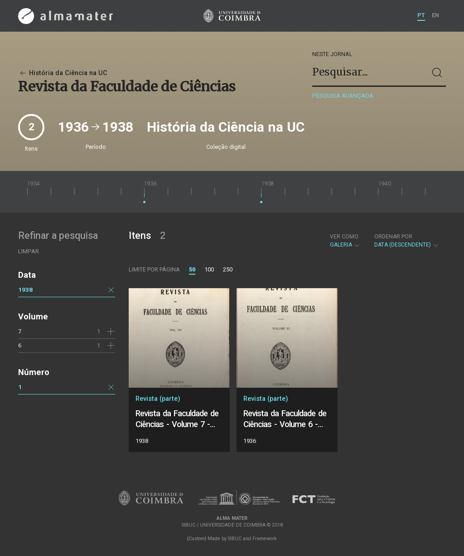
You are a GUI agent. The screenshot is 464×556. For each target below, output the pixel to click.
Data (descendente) (406, 240)
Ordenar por (393, 236)
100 (209, 269)
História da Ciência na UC (62, 73)
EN (435, 15)
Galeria (345, 240)
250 (227, 269)
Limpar (28, 251)
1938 (25, 289)
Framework (264, 539)
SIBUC (235, 539)
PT (421, 15)
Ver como (344, 236)
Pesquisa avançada (342, 95)
